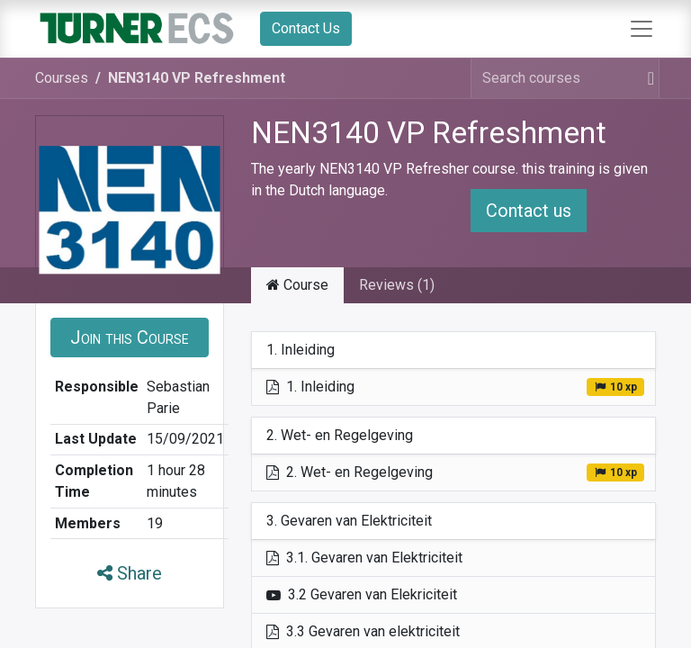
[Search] (647, 78)
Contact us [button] (528, 210)
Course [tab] (297, 284)
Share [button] (129, 573)
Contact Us (306, 28)
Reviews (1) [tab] (397, 284)
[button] (129, 337)
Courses (61, 77)
